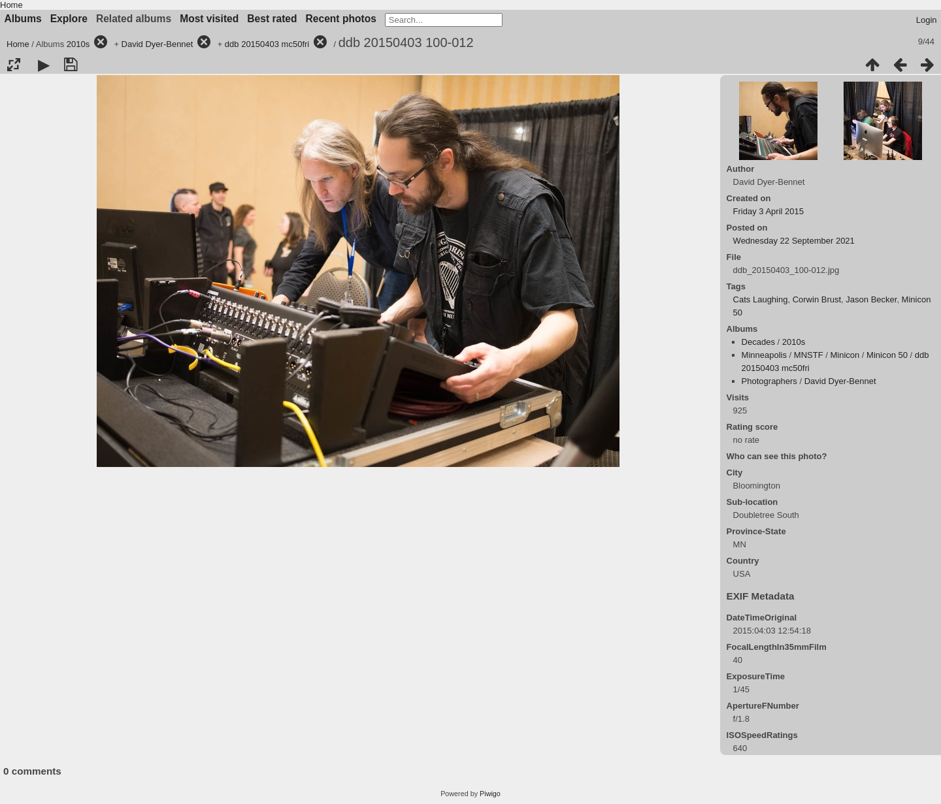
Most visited (209, 18)
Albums (23, 18)
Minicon (844, 355)
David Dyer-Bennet (157, 44)
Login (926, 20)
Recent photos (341, 18)
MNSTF (808, 355)
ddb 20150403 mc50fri (267, 44)
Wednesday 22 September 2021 (794, 241)
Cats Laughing (760, 299)
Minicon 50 (887, 355)
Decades (758, 342)
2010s (78, 44)
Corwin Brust (817, 299)
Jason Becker (871, 299)
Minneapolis (764, 355)
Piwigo (490, 793)
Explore (69, 18)
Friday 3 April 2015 (768, 211)
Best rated (272, 18)
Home (11, 5)
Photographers (769, 381)
